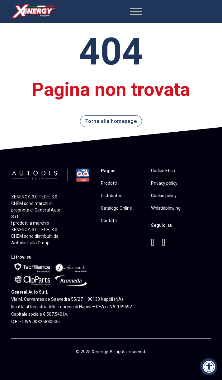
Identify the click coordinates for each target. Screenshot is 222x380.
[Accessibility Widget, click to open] (208, 366)
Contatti (109, 220)
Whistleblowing (166, 208)
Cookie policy (164, 195)
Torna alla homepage (111, 121)
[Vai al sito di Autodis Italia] (51, 174)
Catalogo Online (116, 208)
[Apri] (136, 11)
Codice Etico (163, 170)
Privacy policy (164, 183)
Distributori (111, 195)
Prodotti (109, 183)
